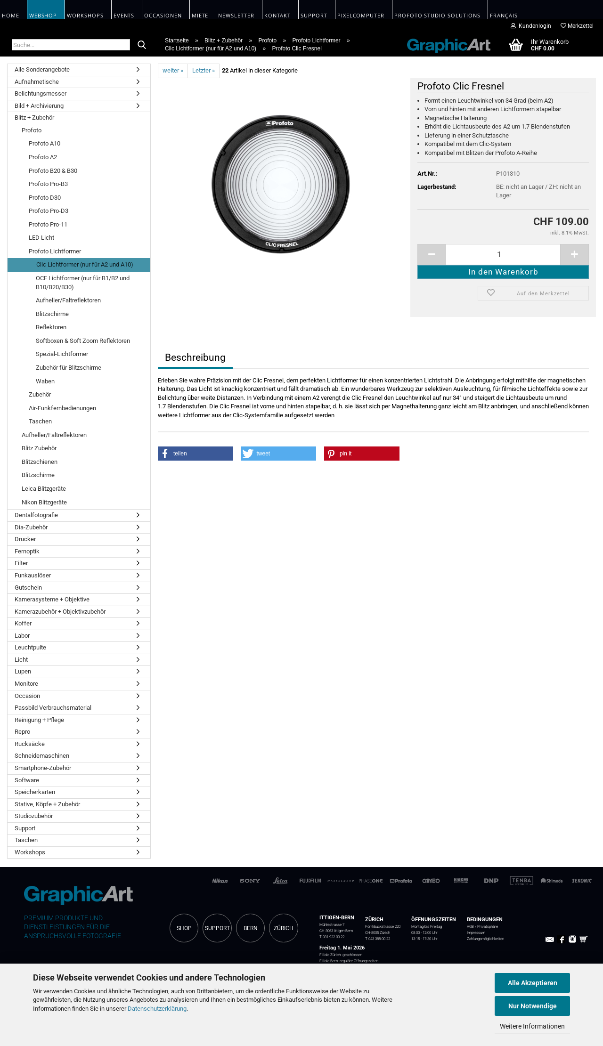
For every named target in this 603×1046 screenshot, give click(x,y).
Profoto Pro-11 (48, 224)
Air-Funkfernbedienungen (62, 408)
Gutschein (28, 587)
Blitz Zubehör (39, 448)
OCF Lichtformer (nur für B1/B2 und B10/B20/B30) (83, 283)
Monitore (26, 683)
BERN (251, 928)
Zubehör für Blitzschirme (68, 367)
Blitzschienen (39, 461)
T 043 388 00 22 (377, 938)
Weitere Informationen (532, 1026)
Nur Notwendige (532, 1006)
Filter (21, 563)
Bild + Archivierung (39, 105)
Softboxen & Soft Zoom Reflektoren (83, 340)
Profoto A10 (44, 143)
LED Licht (41, 237)
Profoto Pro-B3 (48, 183)
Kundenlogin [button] (531, 26)
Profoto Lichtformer (55, 251)
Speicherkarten (35, 791)
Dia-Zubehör (31, 527)
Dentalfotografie (36, 515)
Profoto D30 (45, 197)
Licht (21, 659)
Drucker (25, 539)
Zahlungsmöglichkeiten (485, 938)
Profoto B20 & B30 (53, 170)
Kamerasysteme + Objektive (52, 599)
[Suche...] (142, 45)
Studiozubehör (34, 815)
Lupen (23, 671)
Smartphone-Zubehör (43, 767)
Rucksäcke (30, 743)
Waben (45, 381)
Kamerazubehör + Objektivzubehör (60, 611)
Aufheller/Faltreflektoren (68, 300)
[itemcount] (503, 254)
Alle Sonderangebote (42, 69)
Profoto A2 (43, 157)
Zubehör (40, 394)
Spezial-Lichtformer (62, 353)
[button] (195, 453)
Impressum (476, 932)
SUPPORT (217, 928)
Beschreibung (195, 357)
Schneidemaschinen (42, 755)
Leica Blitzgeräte (44, 488)
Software (27, 780)
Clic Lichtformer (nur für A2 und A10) (84, 264)
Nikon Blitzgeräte (44, 502)
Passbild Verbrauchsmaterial (53, 707)
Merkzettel (577, 26)
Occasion (27, 695)
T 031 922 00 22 (331, 936)
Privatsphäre (487, 926)
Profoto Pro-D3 (48, 210)
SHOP (184, 928)
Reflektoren (51, 327)
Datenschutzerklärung (157, 1008)
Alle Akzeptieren (532, 983)
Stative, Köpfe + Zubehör (47, 804)
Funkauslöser (33, 575)
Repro (22, 731)
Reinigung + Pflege (39, 719)
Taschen (40, 421)
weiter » (173, 70)
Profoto (31, 130)
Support (25, 828)
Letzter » (203, 70)
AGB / (472, 926)
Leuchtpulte (30, 647)
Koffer (23, 623)
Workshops (30, 852)
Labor (22, 635)
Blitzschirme (52, 313)
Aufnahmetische (37, 81)
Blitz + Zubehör (34, 117)
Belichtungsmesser (40, 93)
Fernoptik (27, 551)
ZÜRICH (283, 928)
